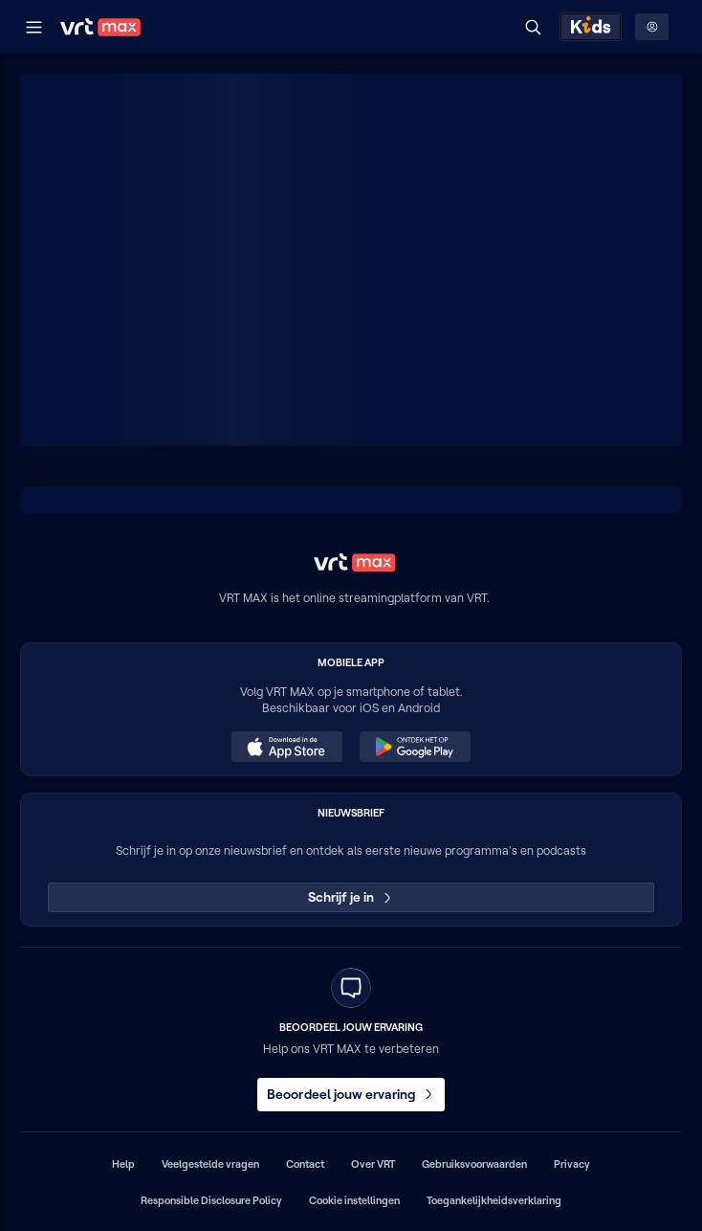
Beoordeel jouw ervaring (351, 1094)
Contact (305, 1164)
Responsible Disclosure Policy (211, 1200)
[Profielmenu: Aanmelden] (652, 26)
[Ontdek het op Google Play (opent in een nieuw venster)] (415, 746)
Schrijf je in (351, 897)
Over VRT (373, 1164)
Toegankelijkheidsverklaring (494, 1200)
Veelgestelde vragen (210, 1164)
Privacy (572, 1164)
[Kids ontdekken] (590, 26)
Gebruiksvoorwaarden (474, 1164)
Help (123, 1164)
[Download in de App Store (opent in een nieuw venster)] (286, 746)
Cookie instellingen (354, 1200)
